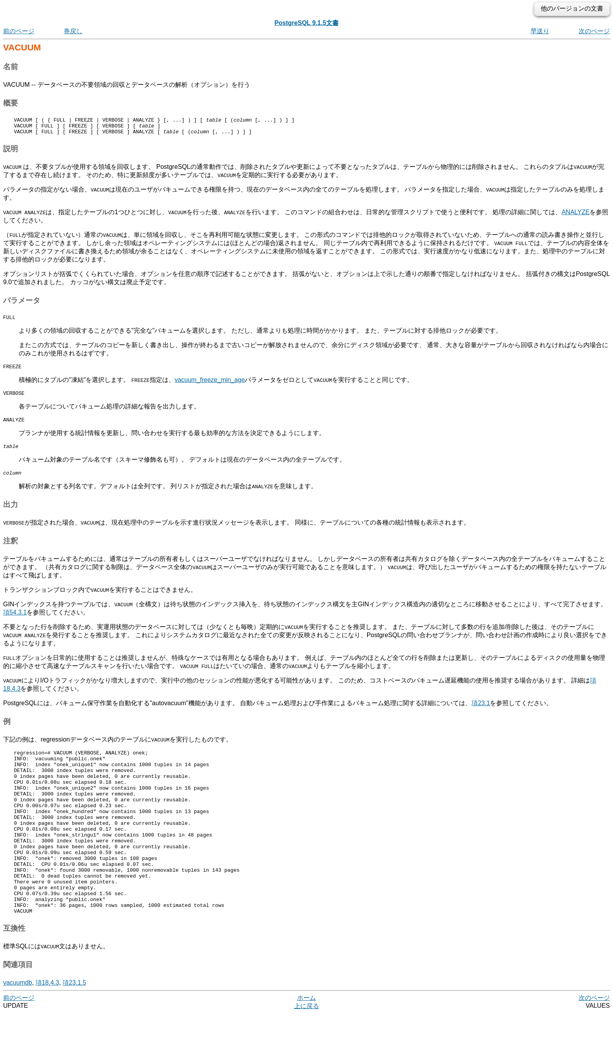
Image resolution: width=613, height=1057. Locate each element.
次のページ (594, 31)
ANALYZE (575, 215)
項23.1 (480, 713)
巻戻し (73, 31)
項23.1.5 (74, 1026)
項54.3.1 (15, 623)
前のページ (18, 31)
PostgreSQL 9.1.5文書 (306, 23)
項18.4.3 (47, 1026)
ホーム (306, 1041)
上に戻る (306, 1049)
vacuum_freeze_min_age (210, 385)
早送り (540, 31)
